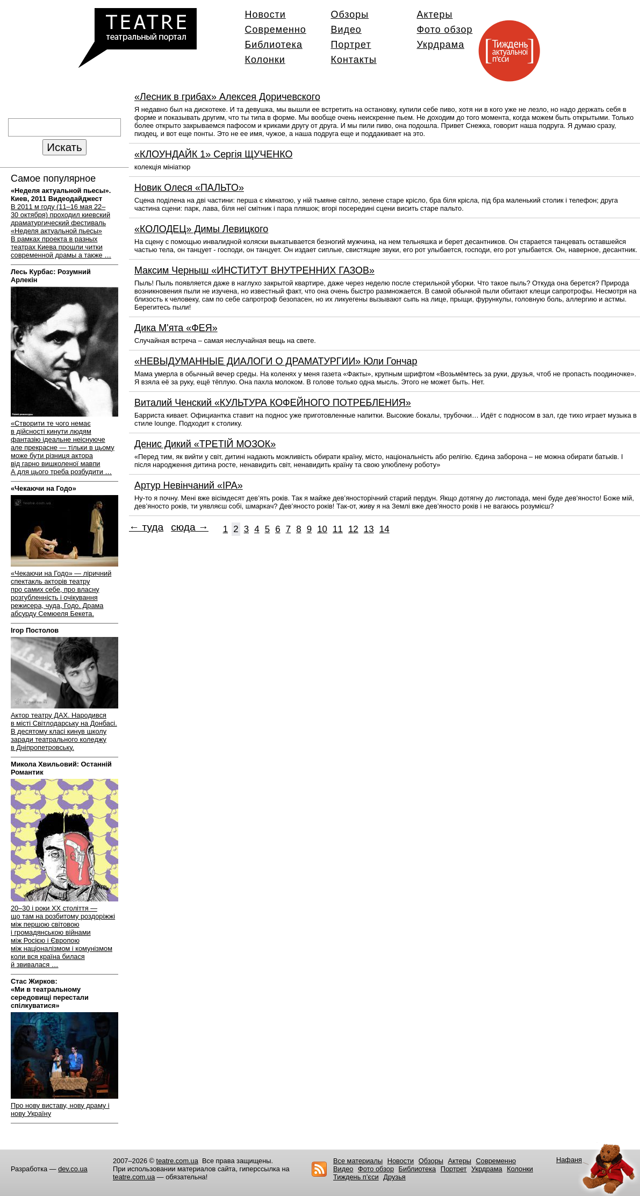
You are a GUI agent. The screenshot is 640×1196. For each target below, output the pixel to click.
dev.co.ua (73, 1169)
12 (353, 529)
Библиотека (274, 44)
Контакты (354, 59)
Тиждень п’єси (356, 1177)
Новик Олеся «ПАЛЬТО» (189, 187)
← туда (146, 527)
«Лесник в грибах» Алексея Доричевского (227, 96)
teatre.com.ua (177, 1161)
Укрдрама (441, 44)
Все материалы (358, 1161)
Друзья (394, 1177)
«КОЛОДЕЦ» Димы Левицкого (201, 229)
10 (322, 529)
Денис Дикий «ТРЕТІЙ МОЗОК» (205, 444)
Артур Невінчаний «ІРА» (188, 485)
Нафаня (569, 1160)
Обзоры (350, 14)
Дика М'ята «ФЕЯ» (176, 328)
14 (384, 529)
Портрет (351, 44)
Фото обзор (445, 29)
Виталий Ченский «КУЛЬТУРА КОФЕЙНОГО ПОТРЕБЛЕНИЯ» (272, 402)
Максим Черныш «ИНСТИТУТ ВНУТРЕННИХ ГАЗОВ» (254, 270)
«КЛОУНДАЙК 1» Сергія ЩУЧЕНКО (213, 154)
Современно (275, 29)
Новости (265, 14)
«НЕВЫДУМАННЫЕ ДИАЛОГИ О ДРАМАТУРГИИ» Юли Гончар (275, 361)
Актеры (435, 14)
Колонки (265, 59)
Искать (64, 147)
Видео (346, 29)
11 (338, 529)
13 (369, 529)
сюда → (189, 527)
